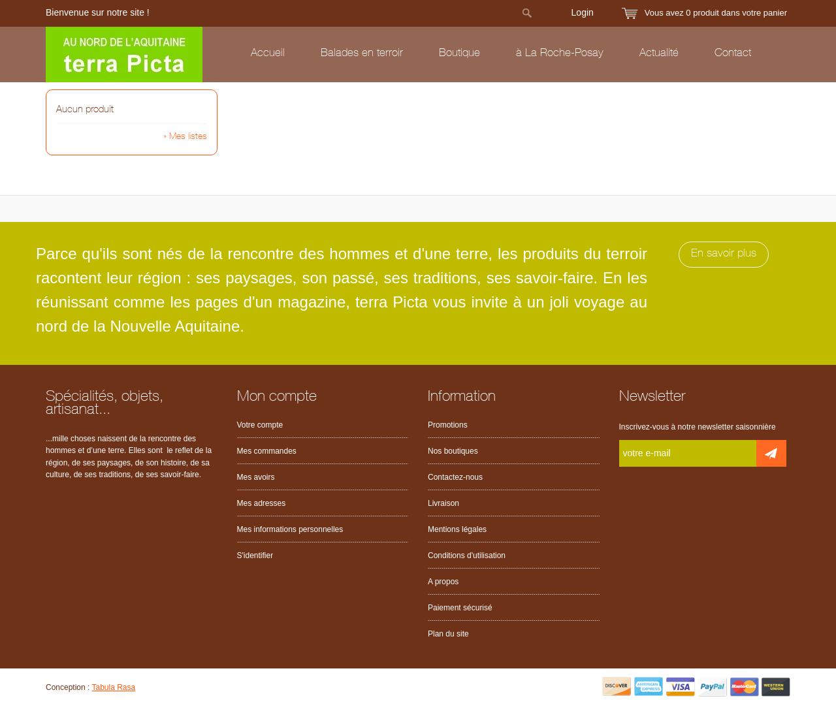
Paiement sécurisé (460, 607)
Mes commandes (267, 451)
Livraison (443, 503)
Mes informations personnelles (290, 529)
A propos (443, 581)
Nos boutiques (453, 451)
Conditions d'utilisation (467, 555)
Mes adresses (261, 503)
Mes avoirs (256, 477)
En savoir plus (723, 254)
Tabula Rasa (114, 687)
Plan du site (448, 633)
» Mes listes (185, 137)
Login (582, 12)
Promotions (448, 425)
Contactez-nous (455, 477)
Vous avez (716, 13)
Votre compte (260, 425)
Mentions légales (457, 529)
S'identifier (255, 555)
